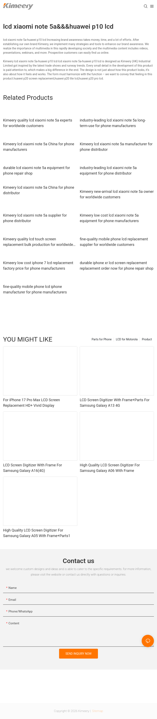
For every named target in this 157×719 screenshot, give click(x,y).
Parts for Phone (102, 339)
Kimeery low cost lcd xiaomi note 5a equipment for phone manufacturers (109, 218)
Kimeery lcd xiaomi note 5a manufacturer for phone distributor (116, 147)
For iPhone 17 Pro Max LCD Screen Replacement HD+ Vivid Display (31, 403)
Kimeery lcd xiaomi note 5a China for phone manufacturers (38, 147)
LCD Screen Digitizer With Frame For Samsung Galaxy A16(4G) (32, 468)
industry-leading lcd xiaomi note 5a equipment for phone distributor (108, 170)
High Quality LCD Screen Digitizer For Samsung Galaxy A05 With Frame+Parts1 (36, 533)
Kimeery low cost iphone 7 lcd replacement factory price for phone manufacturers (38, 265)
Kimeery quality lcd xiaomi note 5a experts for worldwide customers (37, 123)
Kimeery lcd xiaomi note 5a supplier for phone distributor (35, 218)
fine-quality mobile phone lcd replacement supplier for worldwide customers (114, 242)
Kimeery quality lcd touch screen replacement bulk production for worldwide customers (38, 242)
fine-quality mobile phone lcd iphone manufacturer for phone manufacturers (35, 289)
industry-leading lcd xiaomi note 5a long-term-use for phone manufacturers (113, 123)
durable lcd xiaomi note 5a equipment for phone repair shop (36, 170)
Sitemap (97, 711)
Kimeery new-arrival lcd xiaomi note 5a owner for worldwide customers (117, 194)
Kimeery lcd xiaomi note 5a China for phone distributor (38, 190)
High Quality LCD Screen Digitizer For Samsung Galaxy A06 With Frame (110, 468)
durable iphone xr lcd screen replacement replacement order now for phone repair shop (116, 265)
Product (147, 339)
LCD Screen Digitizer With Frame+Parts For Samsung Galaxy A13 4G (114, 403)
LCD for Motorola (127, 339)
